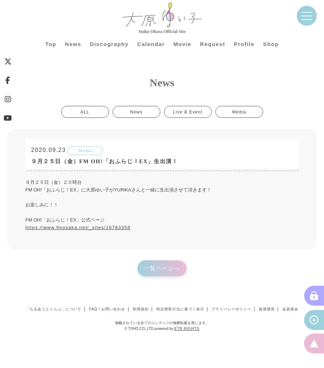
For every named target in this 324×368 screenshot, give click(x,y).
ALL (84, 111)
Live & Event (188, 111)
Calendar (151, 44)
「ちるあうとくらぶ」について (53, 309)
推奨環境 (267, 309)
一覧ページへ (162, 268)
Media (239, 111)
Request (213, 44)
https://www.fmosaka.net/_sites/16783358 (78, 227)
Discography (109, 44)
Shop (271, 44)
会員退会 (290, 309)
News (73, 44)
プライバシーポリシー (231, 309)
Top (50, 44)
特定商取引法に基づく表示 (180, 309)
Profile (244, 44)
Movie (182, 44)
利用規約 (141, 309)
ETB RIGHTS (186, 329)
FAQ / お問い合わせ (107, 309)
